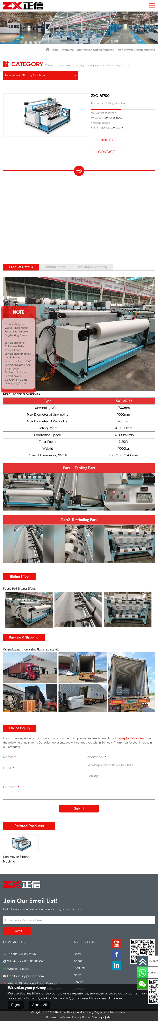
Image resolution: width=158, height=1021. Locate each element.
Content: (12, 787)
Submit (79, 808)
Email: (9, 768)
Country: (93, 776)
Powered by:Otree (58, 1017)
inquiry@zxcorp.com (111, 127)
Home (54, 49)
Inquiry (107, 140)
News (77, 975)
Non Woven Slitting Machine (95, 49)
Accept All (39, 1005)
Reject (15, 1005)
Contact (106, 152)
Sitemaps (98, 1017)
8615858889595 (114, 118)
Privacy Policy (81, 1017)
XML (109, 1017)
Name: (10, 757)
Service (78, 982)
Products (67, 49)
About (78, 961)
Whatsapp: (97, 757)
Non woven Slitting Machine (136, 49)
